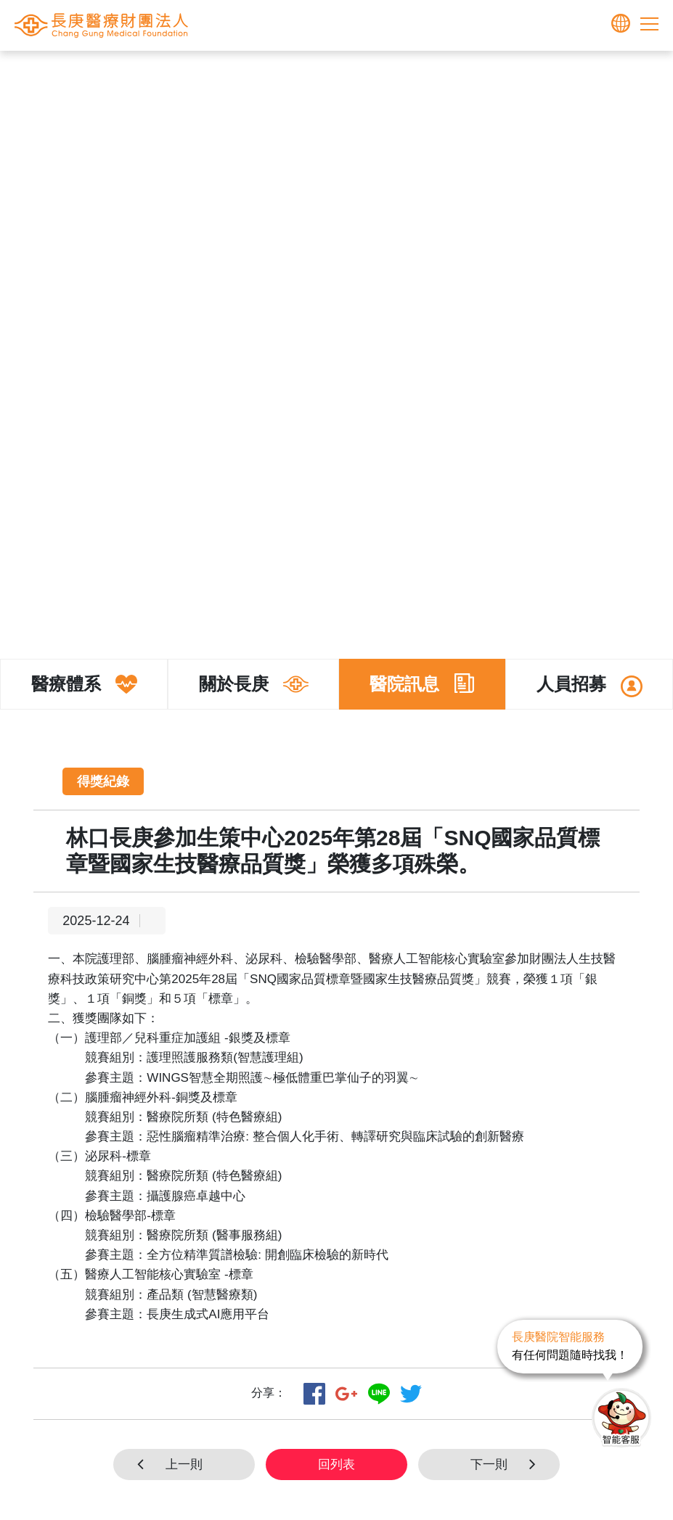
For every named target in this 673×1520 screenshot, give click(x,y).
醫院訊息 (419, 73)
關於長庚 (364, 73)
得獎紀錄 (473, 73)
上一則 (165, 1464)
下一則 (507, 1464)
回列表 (336, 1464)
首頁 (266, 73)
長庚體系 (310, 73)
